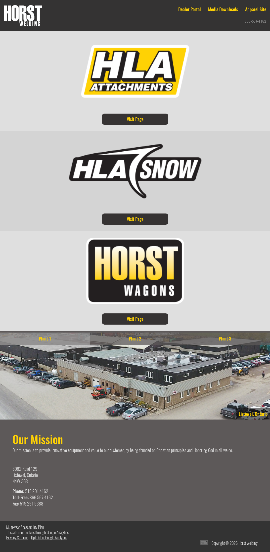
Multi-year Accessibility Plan (25, 527)
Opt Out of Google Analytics (49, 537)
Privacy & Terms (17, 537)
